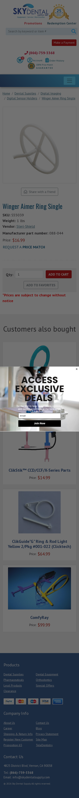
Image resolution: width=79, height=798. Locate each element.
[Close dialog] (76, 369)
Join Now (39, 423)
